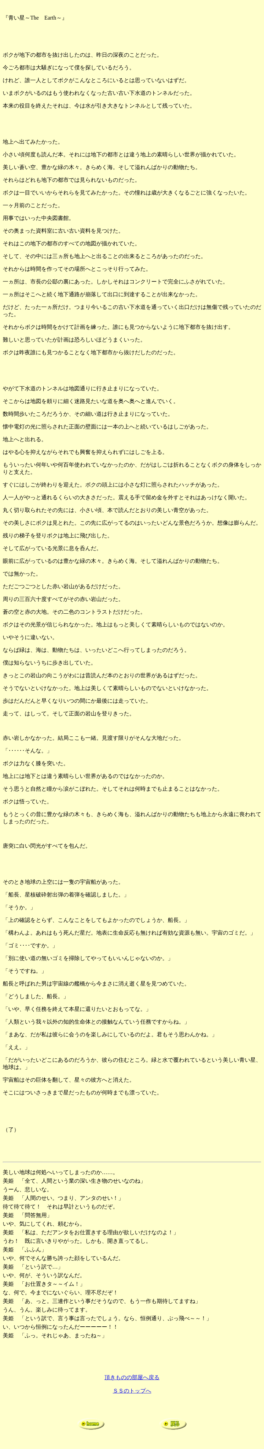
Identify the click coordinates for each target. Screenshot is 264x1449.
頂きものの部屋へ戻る (132, 1377)
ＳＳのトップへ (132, 1391)
